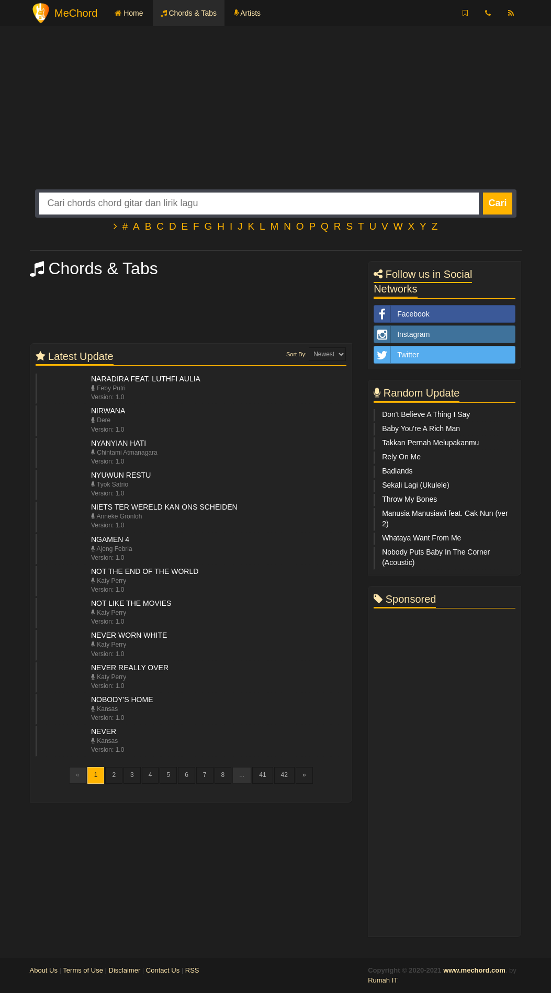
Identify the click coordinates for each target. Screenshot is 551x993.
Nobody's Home (122, 699)
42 (284, 774)
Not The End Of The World (144, 571)
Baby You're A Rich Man (421, 428)
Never (103, 731)
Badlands (397, 471)
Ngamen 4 (110, 539)
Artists (247, 13)
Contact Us (162, 970)
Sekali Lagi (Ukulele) (415, 485)
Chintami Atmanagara (124, 452)
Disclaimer (125, 970)
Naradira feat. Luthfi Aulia (145, 379)
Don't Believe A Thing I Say (426, 414)
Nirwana (108, 411)
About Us (44, 970)
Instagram (402, 334)
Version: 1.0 (107, 397)
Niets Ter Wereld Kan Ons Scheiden (164, 507)
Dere (100, 420)
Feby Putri (108, 388)
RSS (192, 970)
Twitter (396, 354)
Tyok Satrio (109, 484)
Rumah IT (382, 980)
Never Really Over (129, 667)
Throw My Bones (409, 499)
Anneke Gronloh (116, 516)
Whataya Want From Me (421, 538)
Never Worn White (129, 635)
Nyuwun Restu (121, 475)
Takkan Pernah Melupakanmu (430, 442)
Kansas (104, 709)
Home (129, 13)
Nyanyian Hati (118, 443)
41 (262, 774)
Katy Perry (108, 580)
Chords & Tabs (189, 13)
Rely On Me (401, 457)
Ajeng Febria (111, 548)
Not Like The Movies (131, 603)
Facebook (401, 314)
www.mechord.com (474, 970)
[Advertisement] (275, 116)
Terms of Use (83, 970)
